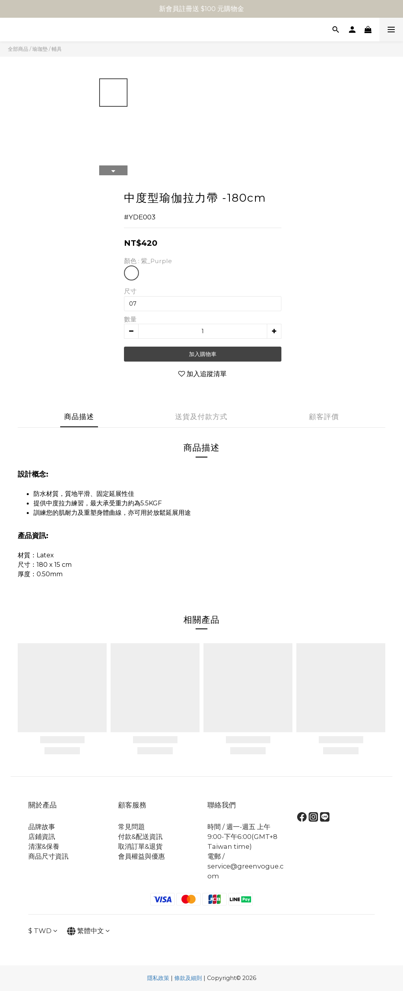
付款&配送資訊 (140, 837)
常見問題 (131, 827)
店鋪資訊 (41, 837)
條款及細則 (188, 978)
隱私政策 (158, 978)
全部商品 (18, 49)
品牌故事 (41, 827)
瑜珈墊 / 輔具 (47, 49)
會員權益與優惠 (141, 856)
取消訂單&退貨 (140, 846)
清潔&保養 (43, 846)
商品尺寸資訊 (48, 856)
